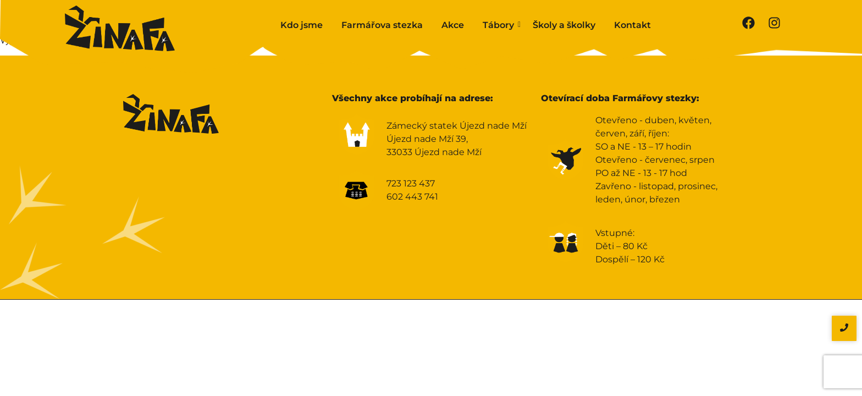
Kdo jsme (301, 25)
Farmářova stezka (382, 25)
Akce (452, 25)
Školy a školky (564, 25)
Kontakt (632, 25)
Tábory (500, 25)
